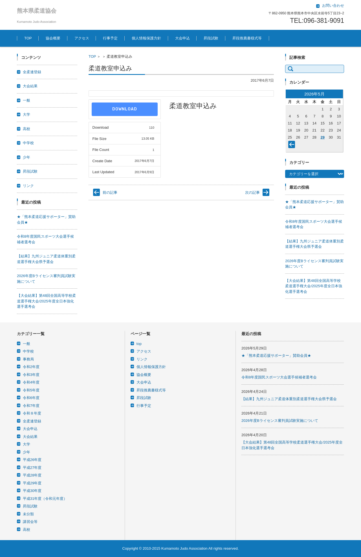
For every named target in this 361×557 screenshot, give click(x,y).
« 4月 (292, 145)
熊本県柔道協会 (36, 11)
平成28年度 (32, 475)
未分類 (28, 514)
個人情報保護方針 (146, 38)
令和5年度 (31, 390)
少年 (26, 157)
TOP (28, 38)
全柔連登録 (32, 72)
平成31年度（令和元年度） (45, 498)
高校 (26, 129)
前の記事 (110, 192)
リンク (28, 186)
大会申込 (182, 38)
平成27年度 (32, 467)
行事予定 (110, 38)
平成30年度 (32, 491)
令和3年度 (31, 375)
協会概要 (53, 38)
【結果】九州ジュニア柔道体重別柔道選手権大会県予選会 (289, 399)
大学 (26, 114)
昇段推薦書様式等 (247, 38)
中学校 (28, 143)
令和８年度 (32, 413)
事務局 (28, 359)
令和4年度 (31, 382)
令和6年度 (31, 398)
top (139, 344)
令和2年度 (31, 367)
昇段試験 (211, 38)
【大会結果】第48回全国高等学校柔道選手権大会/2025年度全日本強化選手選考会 (46, 301)
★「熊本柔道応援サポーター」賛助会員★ (276, 355)
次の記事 (252, 192)
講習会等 (30, 522)
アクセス (81, 38)
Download (124, 109)
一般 (26, 100)
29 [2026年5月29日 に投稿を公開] (323, 137)
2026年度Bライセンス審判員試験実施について (279, 420)
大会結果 (30, 86)
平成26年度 (32, 460)
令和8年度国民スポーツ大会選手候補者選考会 (279, 377)
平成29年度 (32, 483)
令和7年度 (31, 406)
